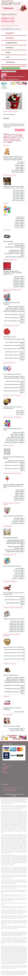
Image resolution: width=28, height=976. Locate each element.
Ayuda (8, 52)
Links (8, 57)
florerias (10, 971)
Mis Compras (6, 4)
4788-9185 (8, 21)
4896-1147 (8, 18)
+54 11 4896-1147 (8, 788)
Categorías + (10, 33)
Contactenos (10, 62)
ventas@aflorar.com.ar (11, 29)
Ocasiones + (10, 38)
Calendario (9, 47)
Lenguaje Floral (11, 43)
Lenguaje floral (6, 766)
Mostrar (4, 74)
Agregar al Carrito (20, 130)
